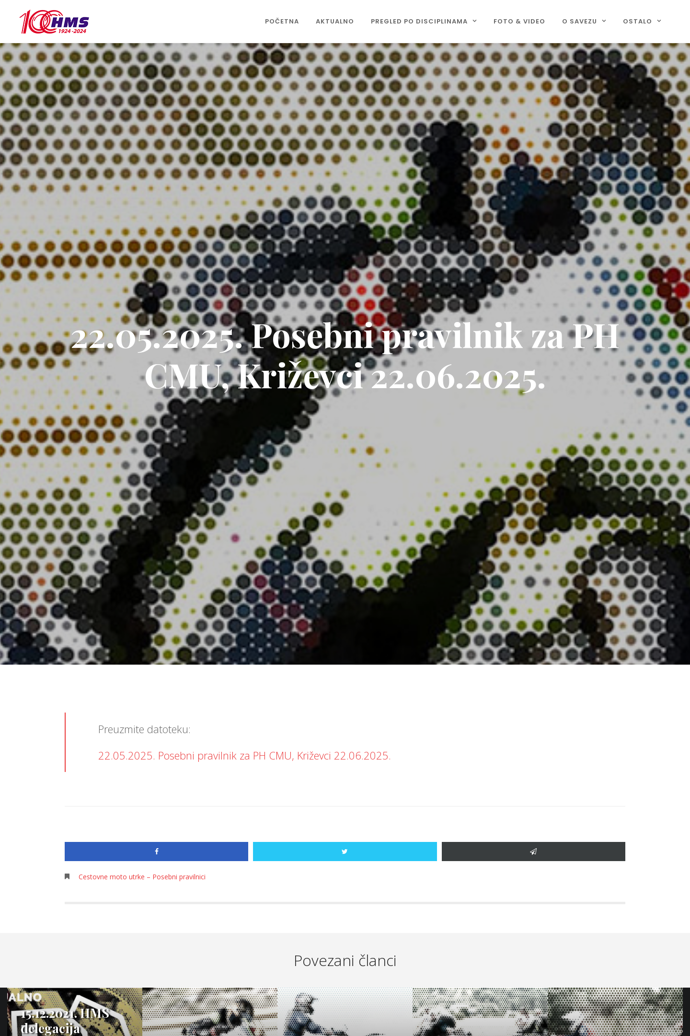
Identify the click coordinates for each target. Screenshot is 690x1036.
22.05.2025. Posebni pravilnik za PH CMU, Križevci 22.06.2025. (244, 755)
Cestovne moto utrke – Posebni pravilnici (142, 876)
